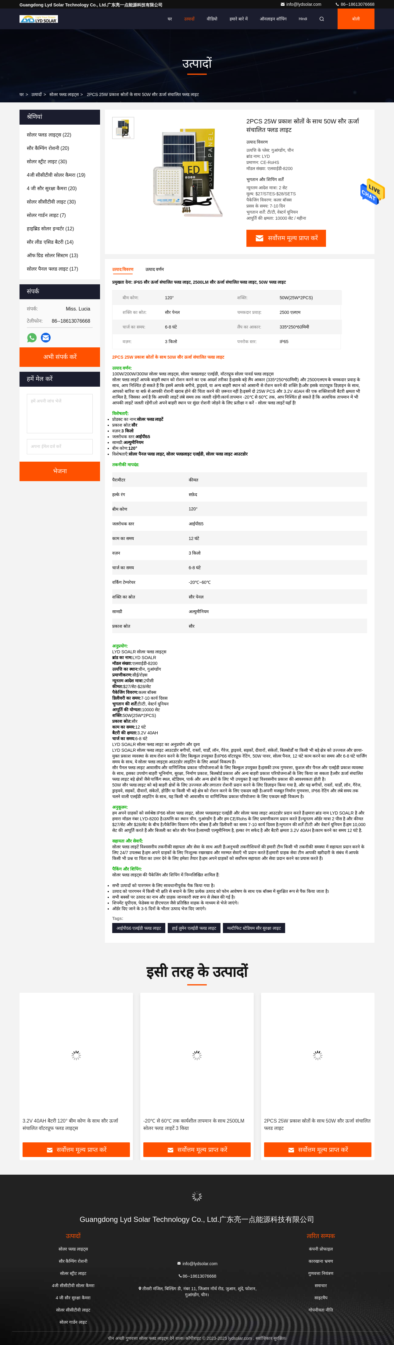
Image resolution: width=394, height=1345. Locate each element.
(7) (46, 215)
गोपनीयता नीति (321, 1310)
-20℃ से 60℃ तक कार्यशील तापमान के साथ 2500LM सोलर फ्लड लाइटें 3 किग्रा (193, 1124)
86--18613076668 (354, 4)
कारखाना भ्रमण (321, 1261)
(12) (50, 228)
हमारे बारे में (239, 18)
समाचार (321, 1285)
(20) (48, 148)
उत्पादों (189, 18)
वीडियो (212, 18)
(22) (49, 134)
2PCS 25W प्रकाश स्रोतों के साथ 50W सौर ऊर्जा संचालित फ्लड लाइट (317, 1124)
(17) (52, 268)
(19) (56, 175)
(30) (47, 161)
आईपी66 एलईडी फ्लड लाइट (138, 928)
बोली (356, 18)
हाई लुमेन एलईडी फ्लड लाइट (194, 928)
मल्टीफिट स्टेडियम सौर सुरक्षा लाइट (254, 928)
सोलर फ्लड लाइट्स (64, 94)
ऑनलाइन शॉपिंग (273, 18)
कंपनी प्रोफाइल (321, 1249)
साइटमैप (321, 1297)
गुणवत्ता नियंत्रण (320, 1273)
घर (170, 18)
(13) (52, 255)
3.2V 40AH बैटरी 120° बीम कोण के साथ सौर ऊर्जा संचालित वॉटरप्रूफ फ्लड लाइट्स (70, 1124)
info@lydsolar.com (301, 4)
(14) (50, 242)
